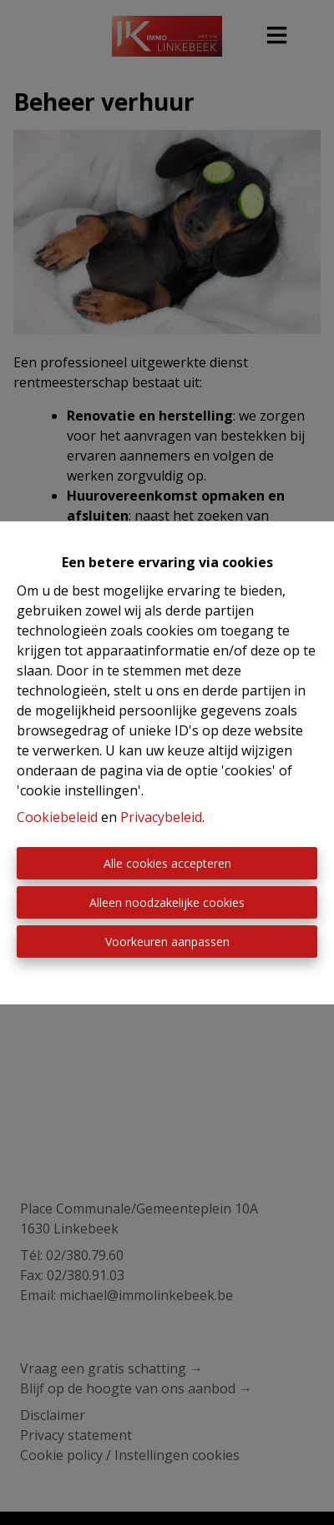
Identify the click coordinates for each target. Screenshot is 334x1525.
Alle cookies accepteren (167, 863)
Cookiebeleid (57, 817)
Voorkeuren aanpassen (167, 941)
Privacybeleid (161, 817)
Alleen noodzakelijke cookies (167, 902)
